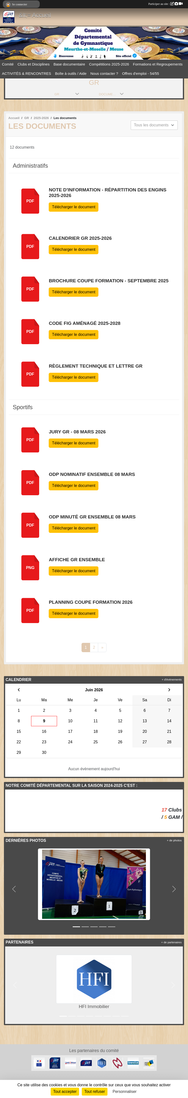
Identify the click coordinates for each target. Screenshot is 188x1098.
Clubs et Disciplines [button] (34, 64)
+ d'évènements (172, 679)
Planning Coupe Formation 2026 (90, 602)
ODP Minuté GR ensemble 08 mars (92, 516)
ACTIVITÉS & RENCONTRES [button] (26, 73)
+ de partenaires (171, 942)
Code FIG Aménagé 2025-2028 (84, 323)
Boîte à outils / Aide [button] (70, 73)
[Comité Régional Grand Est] (55, 1063)
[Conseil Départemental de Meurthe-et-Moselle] (149, 1063)
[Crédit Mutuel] (70, 1063)
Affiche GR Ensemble (77, 559)
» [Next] (102, 647)
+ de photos (174, 840)
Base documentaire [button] (69, 64)
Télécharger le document (73, 207)
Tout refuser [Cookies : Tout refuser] (94, 1091)
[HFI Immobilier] (102, 1063)
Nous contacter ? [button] (104, 73)
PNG (30, 568)
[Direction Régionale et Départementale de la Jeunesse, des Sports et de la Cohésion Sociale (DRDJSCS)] (39, 1063)
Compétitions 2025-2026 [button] (109, 64)
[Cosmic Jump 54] (117, 1063)
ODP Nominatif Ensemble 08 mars (92, 474)
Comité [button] (8, 64)
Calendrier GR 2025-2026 (80, 238)
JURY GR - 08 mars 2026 (77, 431)
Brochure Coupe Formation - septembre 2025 (108, 280)
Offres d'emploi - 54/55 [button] (140, 73)
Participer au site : (165, 4)
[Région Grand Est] (133, 1063)
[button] (14, 889)
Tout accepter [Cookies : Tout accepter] (65, 1091)
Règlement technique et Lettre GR (95, 366)
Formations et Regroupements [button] (158, 64)
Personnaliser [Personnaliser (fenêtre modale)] (125, 1091)
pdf (30, 201)
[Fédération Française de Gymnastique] (86, 1063)
